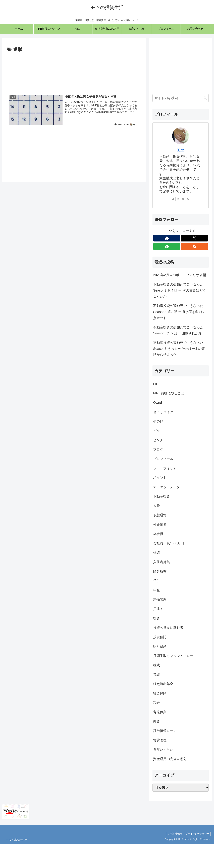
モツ (180, 150)
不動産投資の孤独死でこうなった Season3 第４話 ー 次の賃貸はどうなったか (179, 290)
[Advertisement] (74, 70)
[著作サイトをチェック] (173, 199)
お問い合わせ (175, 833)
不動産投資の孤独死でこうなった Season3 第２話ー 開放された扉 (178, 330)
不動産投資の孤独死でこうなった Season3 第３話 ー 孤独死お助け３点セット (179, 312)
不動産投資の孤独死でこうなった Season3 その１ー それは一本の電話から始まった (179, 349)
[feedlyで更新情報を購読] (183, 199)
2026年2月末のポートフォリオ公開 (179, 275)
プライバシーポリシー (197, 833)
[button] (205, 98)
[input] (180, 98)
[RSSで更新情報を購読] (188, 199)
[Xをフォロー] (178, 199)
